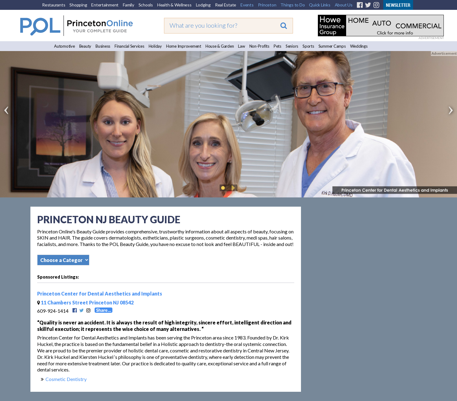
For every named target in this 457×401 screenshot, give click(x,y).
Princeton (267, 4)
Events (247, 4)
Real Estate (225, 4)
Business (103, 46)
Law (241, 46)
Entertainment (105, 4)
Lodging (203, 4)
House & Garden (219, 46)
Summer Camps (332, 46)
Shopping (78, 4)
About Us (344, 4)
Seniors (292, 46)
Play (232, 188)
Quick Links (319, 4)
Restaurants (53, 4)
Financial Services (129, 46)
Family (128, 4)
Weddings (359, 46)
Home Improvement (183, 46)
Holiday (155, 46)
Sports (308, 46)
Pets (277, 46)
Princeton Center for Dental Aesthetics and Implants (99, 293)
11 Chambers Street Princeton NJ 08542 (85, 302)
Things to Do (292, 4)
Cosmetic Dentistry (66, 379)
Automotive (64, 46)
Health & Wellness (174, 4)
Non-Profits (259, 46)
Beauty (85, 46)
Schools (146, 4)
